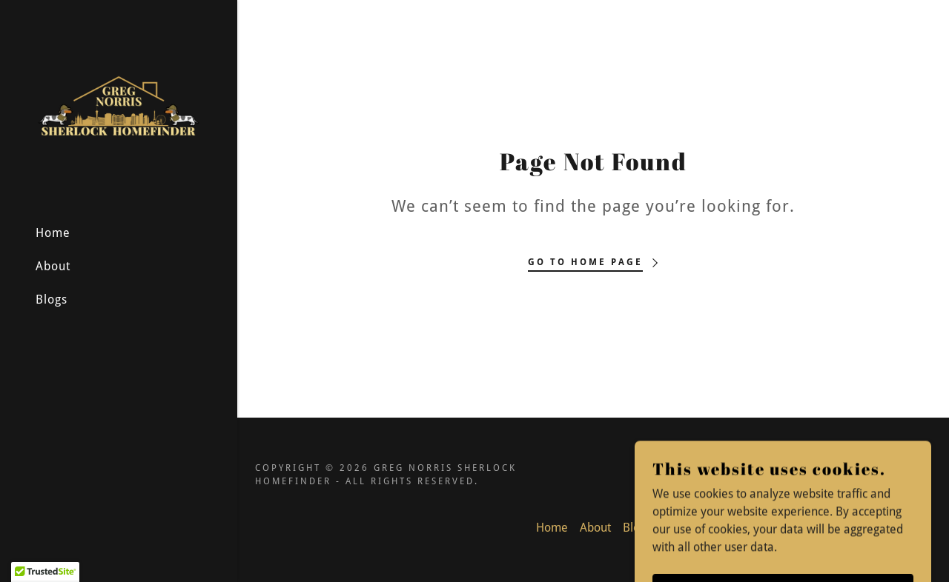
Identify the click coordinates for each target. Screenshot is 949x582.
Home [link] (53, 233)
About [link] (53, 266)
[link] (119, 105)
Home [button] (552, 528)
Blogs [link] (51, 299)
